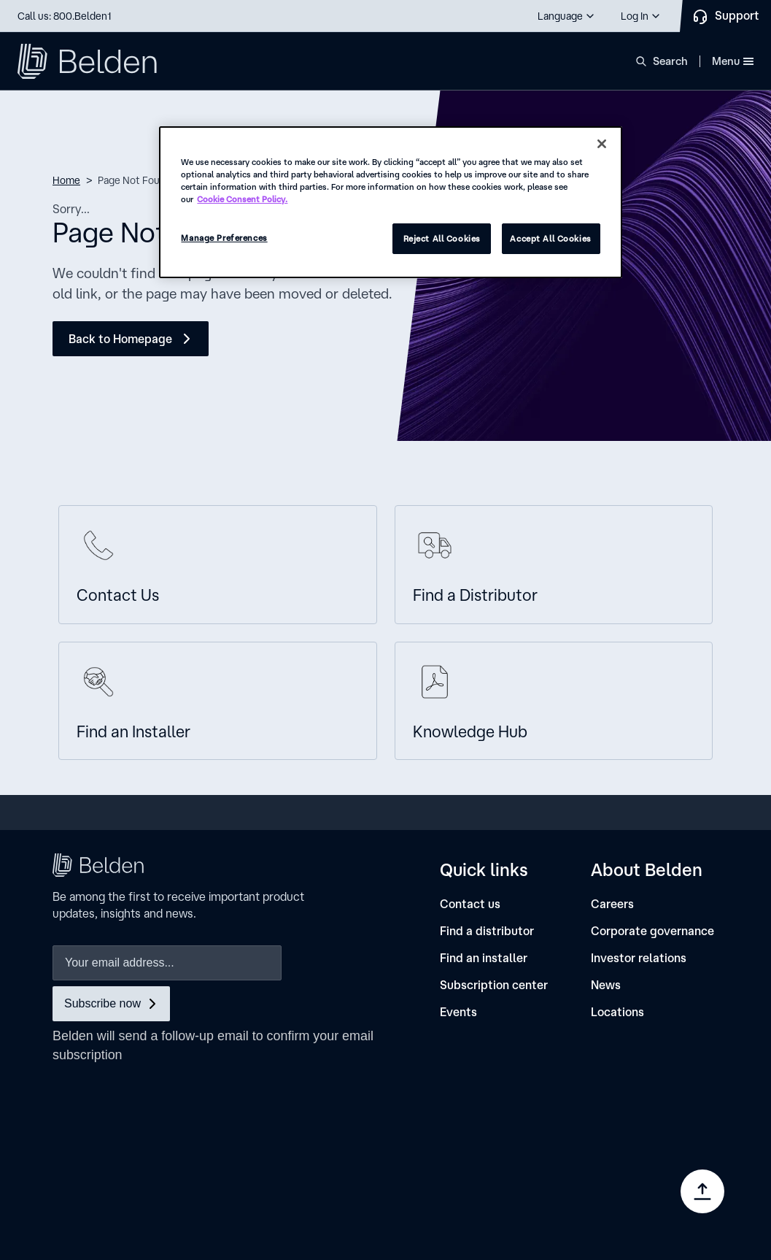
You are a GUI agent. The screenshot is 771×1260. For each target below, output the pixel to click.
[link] (516, 1152)
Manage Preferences (224, 237)
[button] (567, 16)
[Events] (458, 1012)
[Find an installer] (483, 958)
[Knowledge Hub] (554, 701)
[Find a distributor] (487, 931)
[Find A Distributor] (554, 564)
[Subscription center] (494, 985)
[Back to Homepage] (131, 338)
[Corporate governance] (652, 931)
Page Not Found (134, 180)
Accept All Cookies (550, 238)
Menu (732, 61)
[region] (390, 202)
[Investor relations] (638, 958)
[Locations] (617, 1012)
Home (66, 180)
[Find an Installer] (217, 701)
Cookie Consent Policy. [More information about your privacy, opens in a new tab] (242, 199)
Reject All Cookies (442, 238)
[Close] (602, 144)
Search (670, 61)
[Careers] (612, 904)
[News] (606, 985)
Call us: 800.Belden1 (65, 16)
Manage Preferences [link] (526, 1202)
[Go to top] (702, 1191)
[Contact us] (217, 564)
